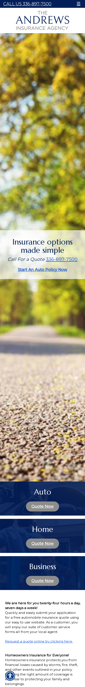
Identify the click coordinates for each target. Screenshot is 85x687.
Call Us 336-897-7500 (27, 4)
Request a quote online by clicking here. (39, 641)
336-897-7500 (62, 259)
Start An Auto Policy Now (42, 269)
